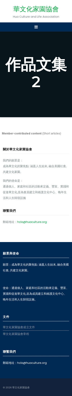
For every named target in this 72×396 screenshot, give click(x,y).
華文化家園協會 (36, 9)
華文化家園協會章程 (16, 334)
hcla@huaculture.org (32, 222)
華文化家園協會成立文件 (19, 327)
